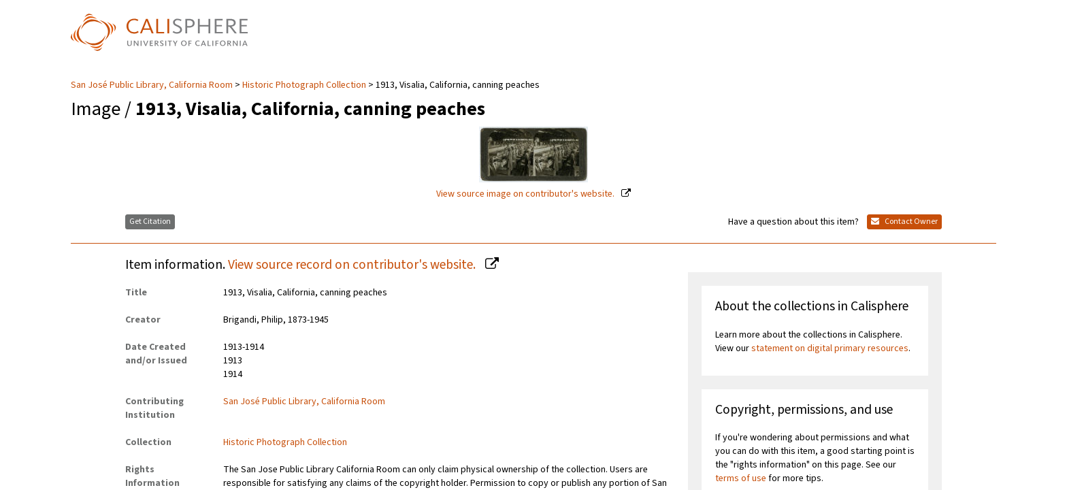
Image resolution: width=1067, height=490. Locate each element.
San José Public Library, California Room (153, 85)
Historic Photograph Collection (304, 85)
